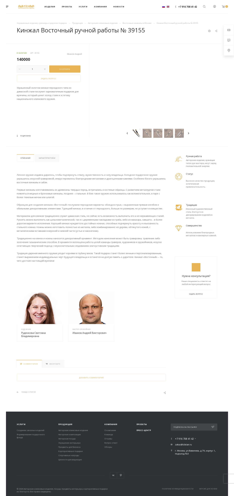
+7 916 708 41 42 (187, 6)
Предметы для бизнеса (69, 447)
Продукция (65, 424)
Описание (25, 158)
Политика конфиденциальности (178, 489)
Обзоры (108, 447)
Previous (127, 133)
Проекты (142, 424)
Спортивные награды (68, 455)
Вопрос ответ (110, 442)
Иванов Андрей (74, 54)
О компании (110, 430)
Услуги (21, 424)
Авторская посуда (67, 438)
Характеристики (47, 158)
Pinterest (121, 475)
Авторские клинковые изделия (73, 430)
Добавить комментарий (91, 377)
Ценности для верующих (70, 459)
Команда (108, 434)
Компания (110, 424)
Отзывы (108, 438)
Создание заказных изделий (30, 430)
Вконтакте (113, 475)
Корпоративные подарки (70, 451)
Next (188, 133)
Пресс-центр (144, 430)
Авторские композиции (69, 434)
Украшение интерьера (69, 442)
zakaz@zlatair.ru (183, 444)
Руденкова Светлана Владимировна (33, 334)
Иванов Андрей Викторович (89, 333)
